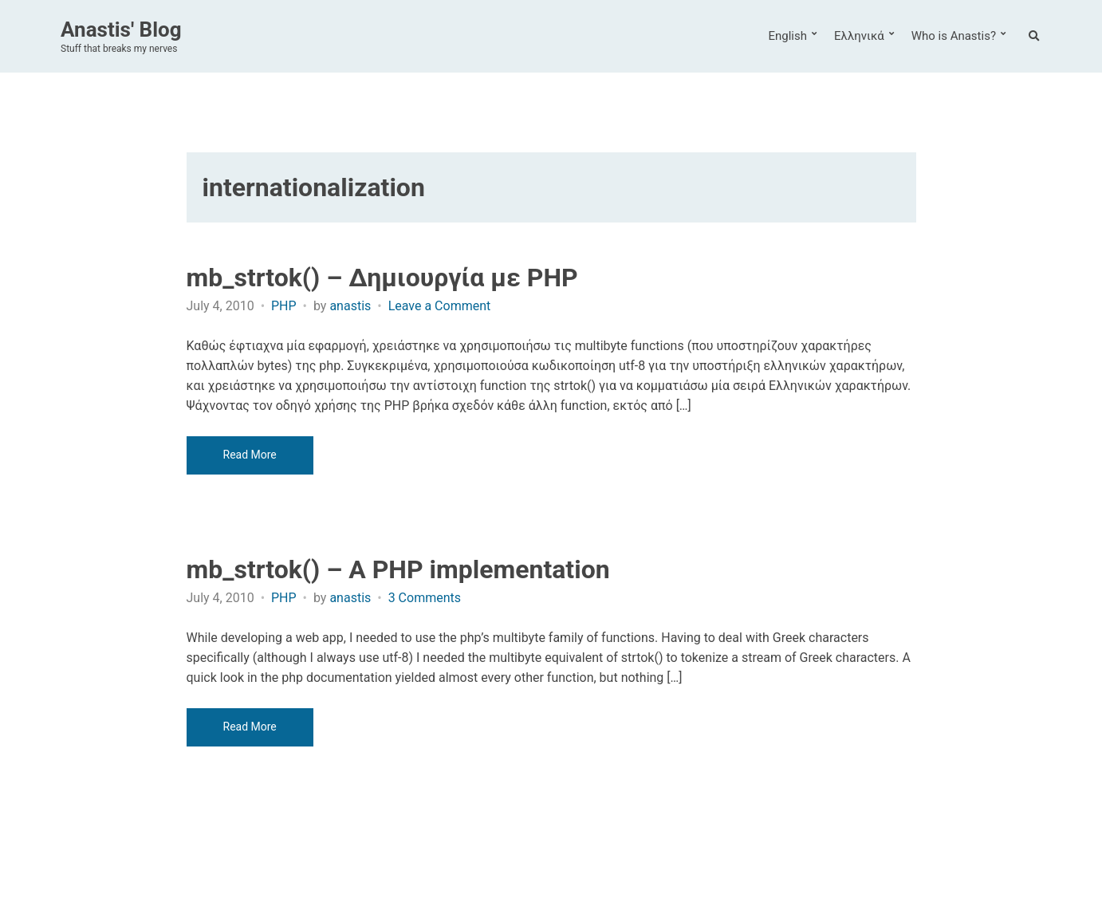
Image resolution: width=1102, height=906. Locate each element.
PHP (284, 305)
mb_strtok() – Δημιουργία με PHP (382, 277)
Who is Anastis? (953, 36)
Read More (250, 454)
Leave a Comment (439, 305)
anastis (350, 305)
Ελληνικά (859, 36)
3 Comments (424, 597)
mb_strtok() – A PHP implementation (398, 569)
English (787, 36)
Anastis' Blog (121, 29)
